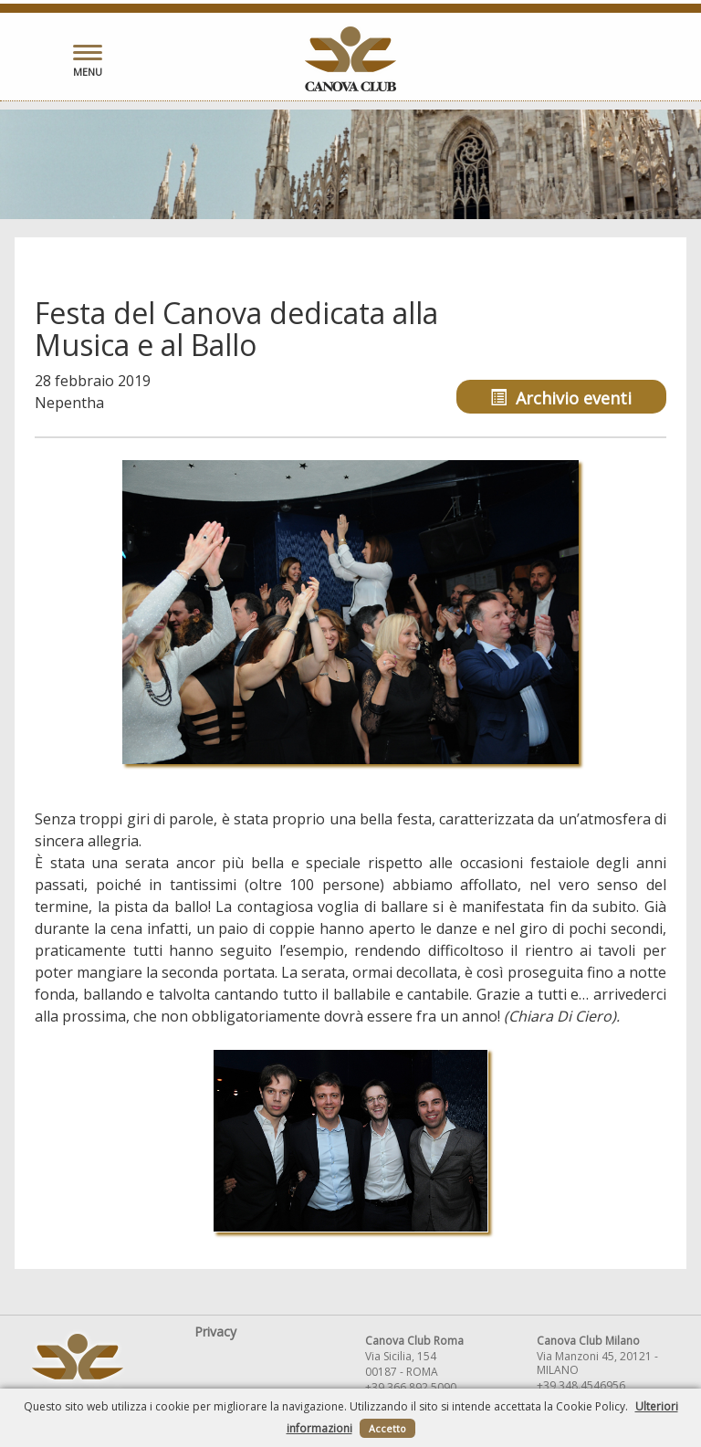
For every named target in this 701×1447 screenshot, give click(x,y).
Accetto (387, 1428)
